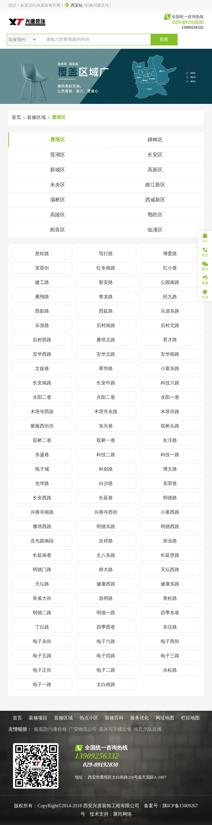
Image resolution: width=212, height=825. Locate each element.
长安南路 (42, 382)
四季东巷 (170, 612)
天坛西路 (170, 569)
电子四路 (105, 655)
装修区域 (36, 117)
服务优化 (139, 717)
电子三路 (170, 655)
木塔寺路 (170, 411)
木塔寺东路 (106, 411)
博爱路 (170, 253)
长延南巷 (42, 555)
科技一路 (170, 454)
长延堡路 (170, 555)
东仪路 (170, 627)
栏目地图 (190, 717)
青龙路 (106, 296)
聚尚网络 (122, 814)
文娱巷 (42, 368)
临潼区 (155, 229)
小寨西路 (170, 512)
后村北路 (170, 325)
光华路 (42, 483)
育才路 (170, 339)
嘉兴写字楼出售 (115, 729)
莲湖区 (57, 154)
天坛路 (42, 584)
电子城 (42, 469)
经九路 (170, 296)
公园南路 (170, 282)
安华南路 (170, 354)
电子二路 (105, 670)
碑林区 (155, 139)
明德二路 (42, 612)
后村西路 (42, 339)
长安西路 (42, 497)
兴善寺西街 (106, 512)
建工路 (42, 282)
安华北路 (105, 354)
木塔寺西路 (42, 411)
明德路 (170, 497)
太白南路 (105, 684)
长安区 (155, 154)
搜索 (164, 39)
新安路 (106, 282)
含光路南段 (42, 540)
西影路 (42, 311)
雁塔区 (59, 117)
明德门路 (42, 569)
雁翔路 (42, 296)
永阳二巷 (42, 397)
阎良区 (57, 229)
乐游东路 (170, 311)
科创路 (106, 469)
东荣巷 (170, 483)
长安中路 (105, 382)
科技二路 (105, 454)
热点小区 (88, 717)
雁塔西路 (42, 526)
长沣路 (170, 440)
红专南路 (105, 268)
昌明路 (106, 598)
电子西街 (170, 641)
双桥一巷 (105, 440)
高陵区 (57, 214)
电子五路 (42, 655)
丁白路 (42, 627)
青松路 (170, 598)
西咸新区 (155, 199)
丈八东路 (105, 555)
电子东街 (42, 641)
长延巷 (106, 497)
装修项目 (38, 717)
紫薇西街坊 (42, 426)
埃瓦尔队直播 (148, 729)
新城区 (57, 169)
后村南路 (105, 325)
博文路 (170, 469)
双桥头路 (170, 426)
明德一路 (105, 612)
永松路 (170, 670)
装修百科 (114, 717)
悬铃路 (42, 253)
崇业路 (170, 540)
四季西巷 (105, 627)
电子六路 (105, 641)
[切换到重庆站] (97, 5)
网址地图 (165, 717)
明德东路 (105, 526)
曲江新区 (155, 184)
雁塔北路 (105, 339)
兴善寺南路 (42, 512)
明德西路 (170, 526)
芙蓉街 (42, 268)
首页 (16, 117)
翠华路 (106, 368)
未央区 (57, 184)
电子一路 (42, 684)
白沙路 (106, 483)
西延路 (106, 311)
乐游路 (42, 325)
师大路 (106, 569)
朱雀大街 (42, 598)
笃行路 (106, 253)
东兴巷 (106, 426)
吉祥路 (106, 540)
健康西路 (105, 584)
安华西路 (42, 354)
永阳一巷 (170, 397)
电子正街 (42, 670)
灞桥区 (57, 199)
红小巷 (170, 268)
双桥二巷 (42, 440)
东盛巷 (42, 454)
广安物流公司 (83, 729)
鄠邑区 (155, 214)
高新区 (155, 169)
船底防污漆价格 (50, 729)
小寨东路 (170, 368)
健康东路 (170, 584)
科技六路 (170, 382)
